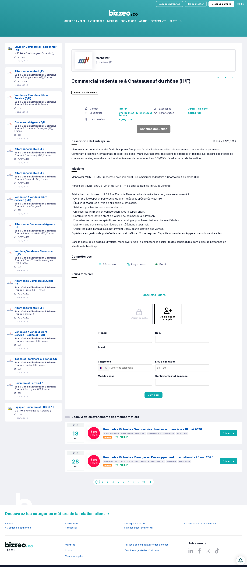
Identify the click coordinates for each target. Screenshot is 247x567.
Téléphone (104, 375)
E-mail (101, 361)
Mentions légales (74, 556)
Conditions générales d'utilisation (142, 550)
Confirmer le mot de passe (171, 389)
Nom (158, 346)
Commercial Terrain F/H (29, 396)
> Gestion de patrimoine (18, 527)
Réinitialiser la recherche (18, 45)
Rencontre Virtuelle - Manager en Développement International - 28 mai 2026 (158, 471)
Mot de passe (106, 389)
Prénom (102, 346)
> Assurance (71, 523)
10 (143, 495)
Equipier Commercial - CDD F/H (34, 420)
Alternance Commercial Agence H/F (34, 239)
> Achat (9, 523)
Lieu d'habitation (165, 375)
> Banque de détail (134, 523)
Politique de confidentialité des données (146, 544)
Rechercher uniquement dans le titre (109, 36)
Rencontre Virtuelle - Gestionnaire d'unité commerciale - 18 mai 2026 (152, 443)
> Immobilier (71, 527)
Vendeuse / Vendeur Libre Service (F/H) (30, 212)
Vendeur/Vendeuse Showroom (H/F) (33, 266)
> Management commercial (138, 527)
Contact (69, 550)
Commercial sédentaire (85, 106)
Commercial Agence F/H (29, 136)
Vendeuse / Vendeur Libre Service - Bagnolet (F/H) (30, 347)
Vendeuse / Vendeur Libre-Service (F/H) (31, 110)
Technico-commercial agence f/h (35, 372)
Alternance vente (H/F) (29, 84)
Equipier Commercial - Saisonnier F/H (35, 62)
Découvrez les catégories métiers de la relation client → (57, 513)
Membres (70, 544)
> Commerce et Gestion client (200, 523)
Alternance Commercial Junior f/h (33, 296)
